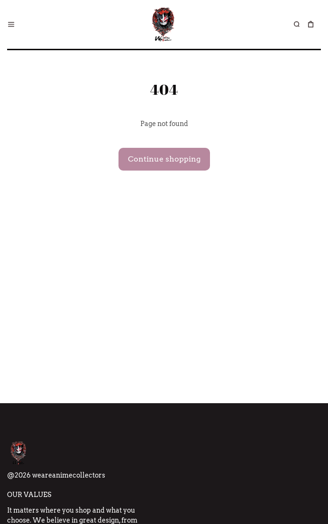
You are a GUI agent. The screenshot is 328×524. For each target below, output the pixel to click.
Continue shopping (164, 158)
